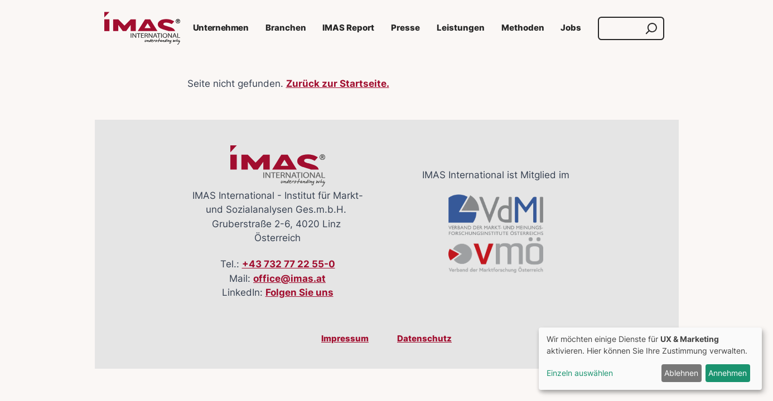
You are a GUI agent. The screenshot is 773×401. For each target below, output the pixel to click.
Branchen (285, 28)
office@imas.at (289, 278)
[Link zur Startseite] (142, 28)
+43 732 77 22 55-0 (288, 264)
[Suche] (620, 28)
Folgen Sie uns (299, 292)
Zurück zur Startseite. (337, 83)
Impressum (345, 339)
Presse (405, 28)
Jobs (571, 28)
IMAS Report (348, 28)
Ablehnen (681, 373)
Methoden (522, 28)
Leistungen (461, 28)
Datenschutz (424, 339)
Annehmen (727, 373)
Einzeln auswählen (580, 373)
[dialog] (650, 358)
